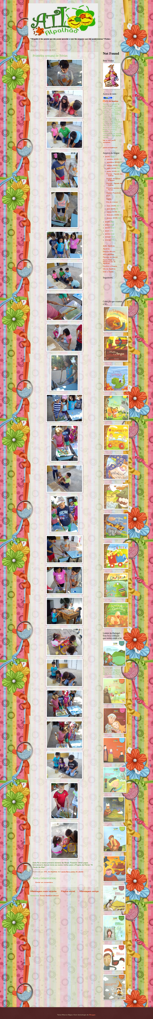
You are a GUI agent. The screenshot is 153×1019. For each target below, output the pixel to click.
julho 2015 (112, 168)
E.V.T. (108, 196)
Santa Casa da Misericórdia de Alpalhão (109, 261)
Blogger (92, 1015)
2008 (108, 240)
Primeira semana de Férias (114, 189)
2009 (108, 237)
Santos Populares (113, 193)
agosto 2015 (112, 165)
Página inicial (68, 891)
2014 (107, 222)
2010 (108, 234)
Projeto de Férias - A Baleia (113, 179)
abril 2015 (111, 209)
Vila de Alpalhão (109, 269)
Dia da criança (112, 202)
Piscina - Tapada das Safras (114, 174)
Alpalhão (106, 249)
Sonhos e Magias (110, 266)
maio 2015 (112, 206)
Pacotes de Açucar (110, 257)
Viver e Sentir (108, 272)
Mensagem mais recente (43, 891)
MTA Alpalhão (108, 254)
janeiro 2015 (112, 218)
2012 (107, 228)
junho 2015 (112, 171)
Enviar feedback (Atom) (49, 895)
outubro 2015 (113, 159)
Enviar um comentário (44, 882)
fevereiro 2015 (113, 215)
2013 (107, 225)
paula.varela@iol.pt (110, 147)
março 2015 (112, 212)
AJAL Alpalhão (109, 246)
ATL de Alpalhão (111, 101)
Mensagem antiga (89, 891)
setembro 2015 (113, 162)
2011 (107, 231)
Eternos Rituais (109, 251)
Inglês (108, 199)
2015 (107, 157)
